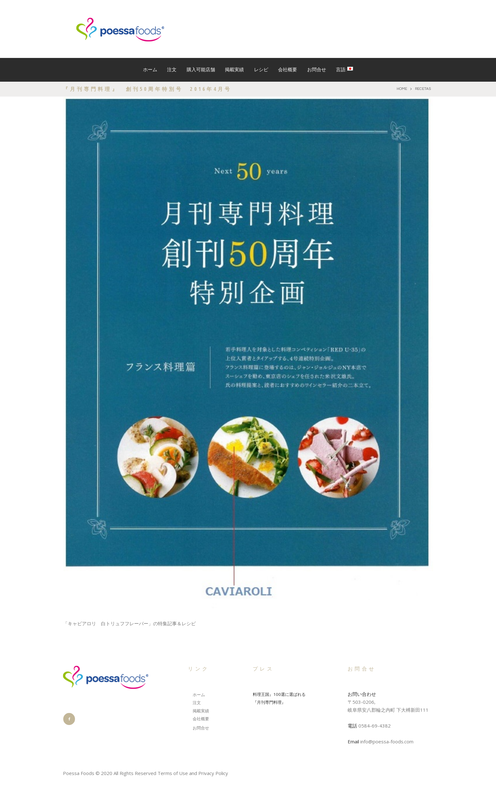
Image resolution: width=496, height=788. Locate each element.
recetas (422, 89)
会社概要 (287, 69)
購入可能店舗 (201, 69)
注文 (172, 69)
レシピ (261, 69)
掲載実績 (234, 69)
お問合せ (316, 69)
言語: (344, 69)
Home (399, 89)
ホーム (150, 69)
